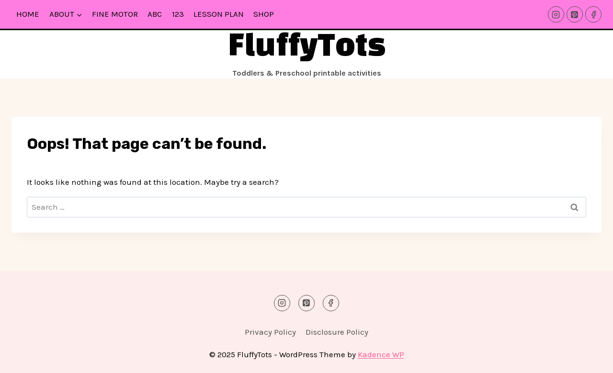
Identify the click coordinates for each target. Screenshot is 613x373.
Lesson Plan (218, 14)
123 (178, 14)
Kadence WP (381, 354)
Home (27, 14)
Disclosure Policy (337, 332)
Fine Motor (115, 14)
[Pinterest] (575, 14)
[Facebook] (593, 14)
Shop (263, 14)
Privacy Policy (270, 332)
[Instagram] (556, 14)
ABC (155, 14)
